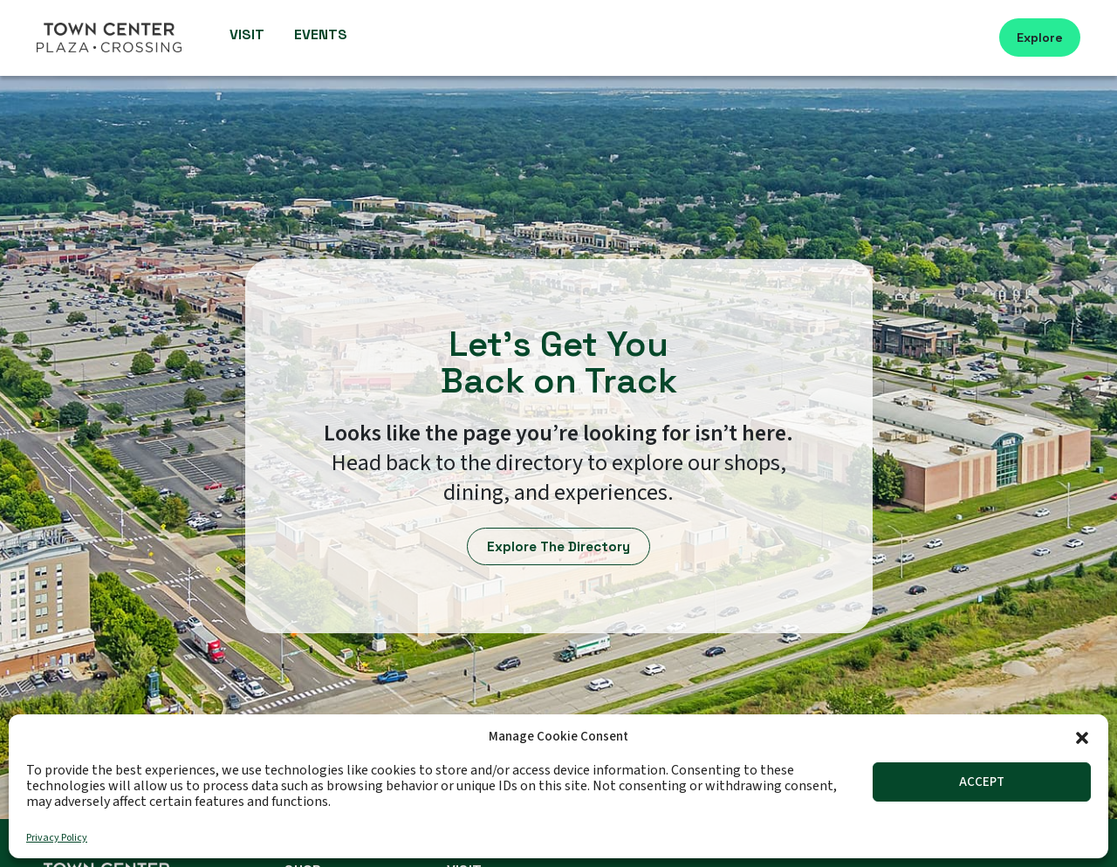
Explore (1040, 37)
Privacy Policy (56, 838)
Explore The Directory (559, 546)
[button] (1082, 736)
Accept (981, 782)
